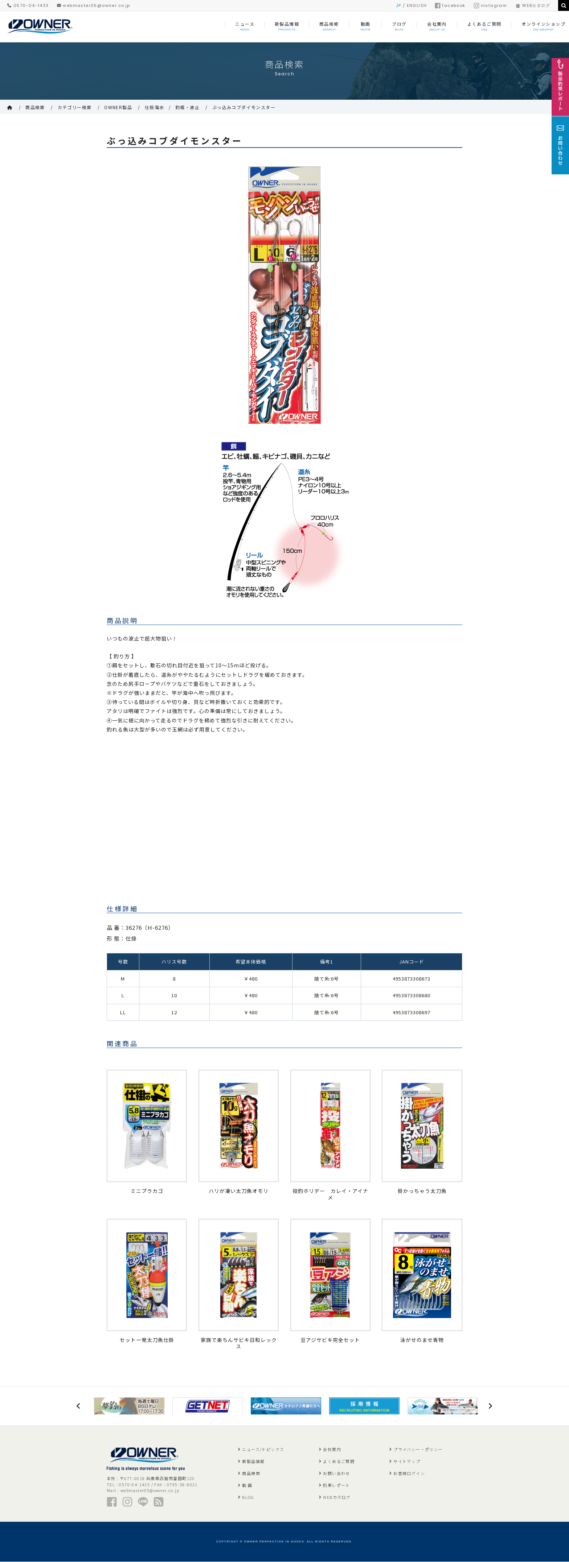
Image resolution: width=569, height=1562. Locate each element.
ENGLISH (417, 5)
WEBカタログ (532, 5)
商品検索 (35, 107)
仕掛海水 (154, 107)
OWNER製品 (118, 107)
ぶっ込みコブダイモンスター (243, 107)
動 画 (247, 1485)
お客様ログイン (409, 1473)
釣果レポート (336, 1485)
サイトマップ (406, 1461)
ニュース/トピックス (263, 1450)
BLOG (248, 1497)
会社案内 (332, 1450)
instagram (490, 5)
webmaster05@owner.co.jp (93, 5)
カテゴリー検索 (75, 107)
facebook (450, 5)
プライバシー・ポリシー (418, 1450)
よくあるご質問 (339, 1461)
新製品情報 (253, 1461)
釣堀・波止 (187, 107)
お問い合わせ (336, 1473)
